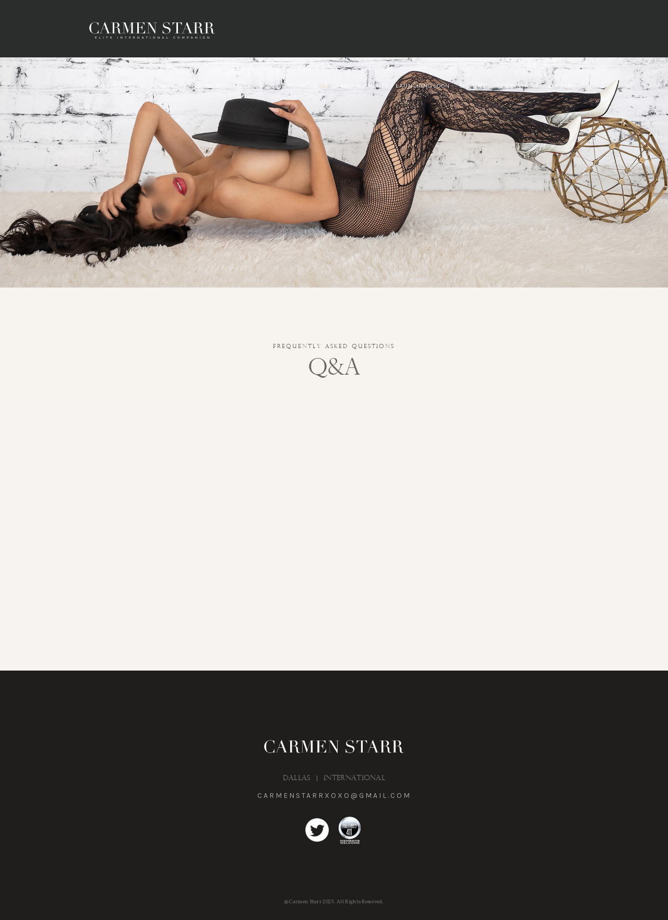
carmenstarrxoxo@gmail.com (334, 795)
